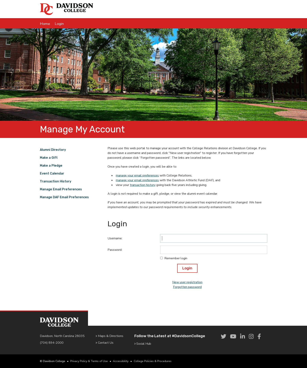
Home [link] (45, 23)
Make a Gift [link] (49, 157)
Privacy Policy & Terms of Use (89, 361)
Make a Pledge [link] (51, 165)
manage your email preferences (137, 175)
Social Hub (142, 344)
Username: (115, 238)
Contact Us (104, 343)
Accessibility (120, 361)
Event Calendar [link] (52, 173)
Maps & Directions (109, 336)
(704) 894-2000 (52, 343)
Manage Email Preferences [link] (61, 189)
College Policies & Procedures (152, 361)
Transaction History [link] (55, 181)
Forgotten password (187, 287)
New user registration (187, 282)
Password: (115, 250)
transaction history (142, 185)
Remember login (175, 258)
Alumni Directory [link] (53, 150)
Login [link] (59, 23)
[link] (223, 337)
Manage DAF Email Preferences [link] (64, 197)
